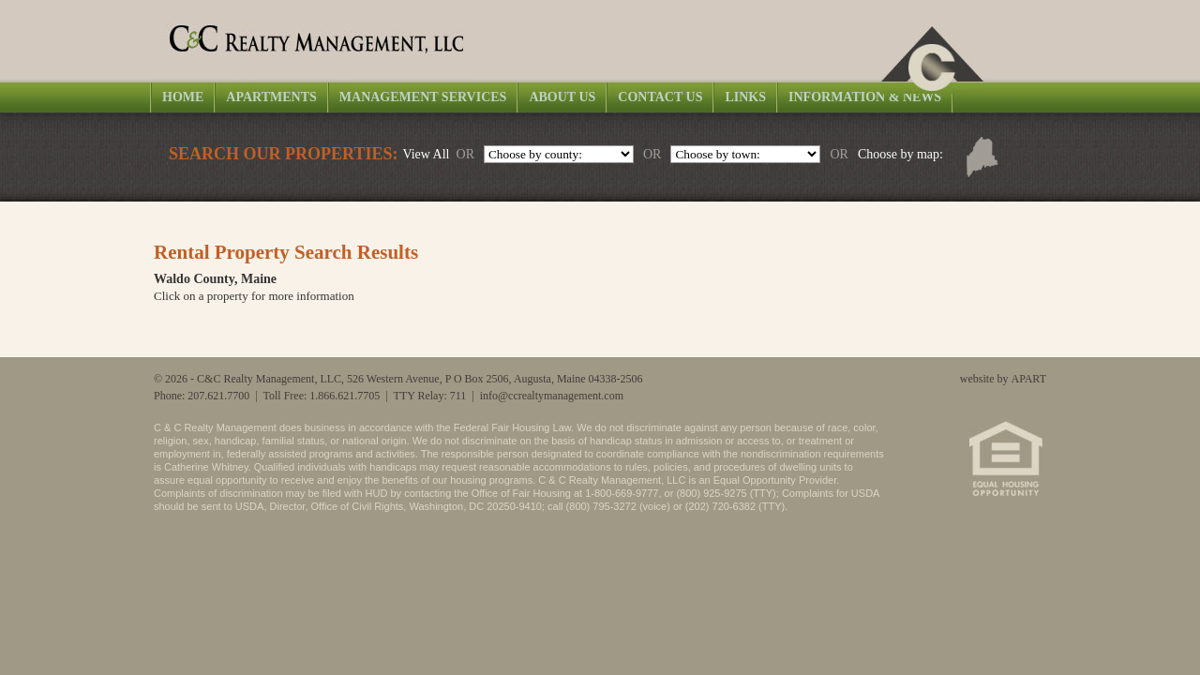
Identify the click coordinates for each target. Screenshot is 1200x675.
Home (182, 97)
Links (745, 97)
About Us (562, 97)
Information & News (864, 97)
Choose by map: (900, 154)
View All (425, 154)
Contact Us (660, 97)
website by (1003, 378)
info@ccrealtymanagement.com (551, 395)
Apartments (271, 97)
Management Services (423, 97)
